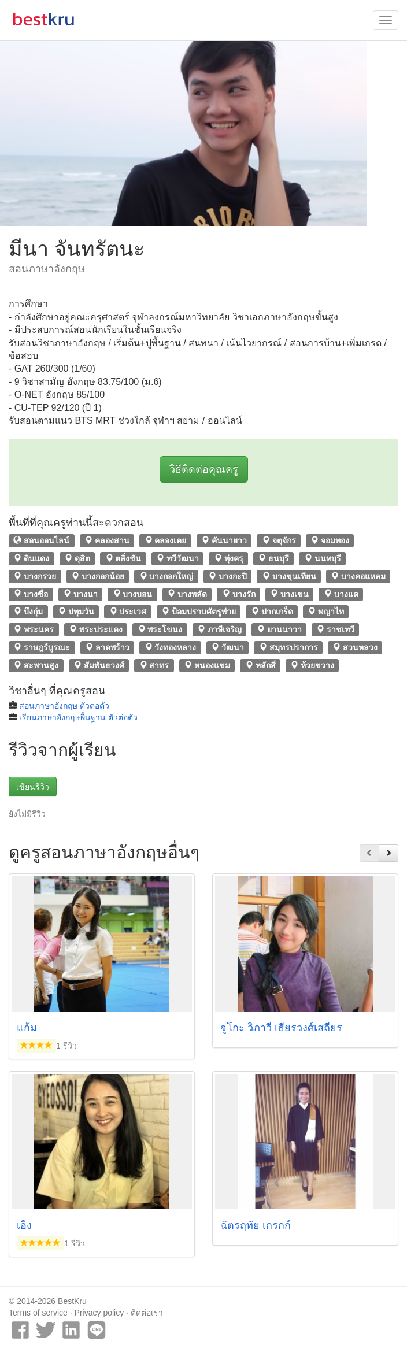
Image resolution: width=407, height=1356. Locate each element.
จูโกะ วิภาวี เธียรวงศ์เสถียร (281, 1027)
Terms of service (38, 1312)
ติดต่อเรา (147, 1312)
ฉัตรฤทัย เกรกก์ (255, 1225)
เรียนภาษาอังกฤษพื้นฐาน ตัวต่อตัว (78, 717)
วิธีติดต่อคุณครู (203, 469)
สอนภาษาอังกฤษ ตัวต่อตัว (64, 705)
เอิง (24, 1225)
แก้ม (27, 1027)
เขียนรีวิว (32, 786)
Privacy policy (99, 1312)
